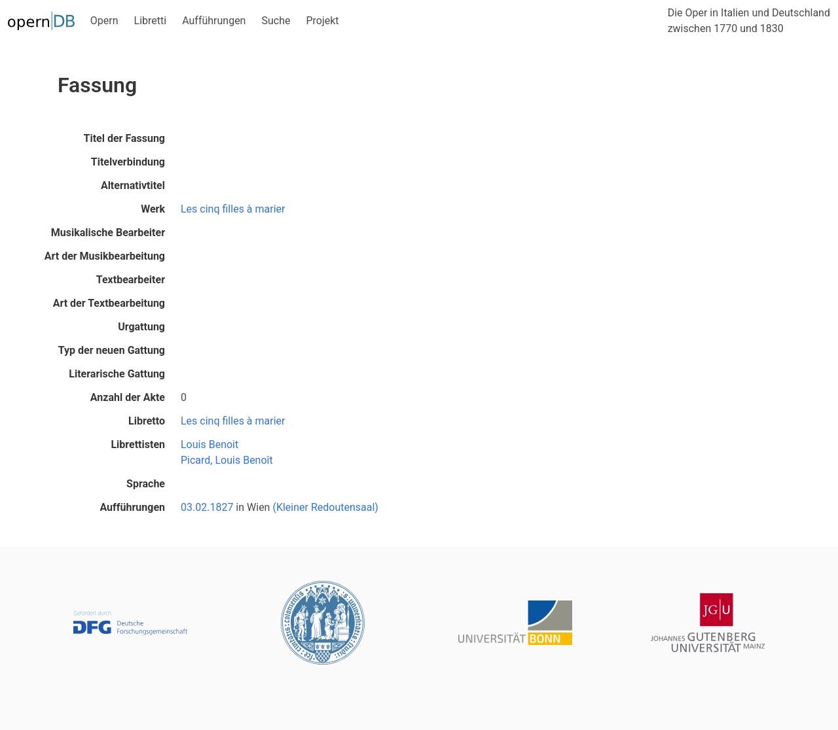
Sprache (145, 484)
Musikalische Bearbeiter (108, 232)
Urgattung (141, 327)
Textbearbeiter (130, 279)
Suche (275, 20)
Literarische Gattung (117, 374)
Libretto (146, 421)
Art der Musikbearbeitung (105, 256)
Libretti (150, 20)
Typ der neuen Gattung (111, 350)
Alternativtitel (133, 185)
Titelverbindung (128, 162)
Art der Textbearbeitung (109, 303)
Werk (153, 209)
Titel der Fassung (124, 138)
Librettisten (138, 444)
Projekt (322, 20)
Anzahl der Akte (127, 397)
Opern (104, 20)
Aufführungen (214, 20)
